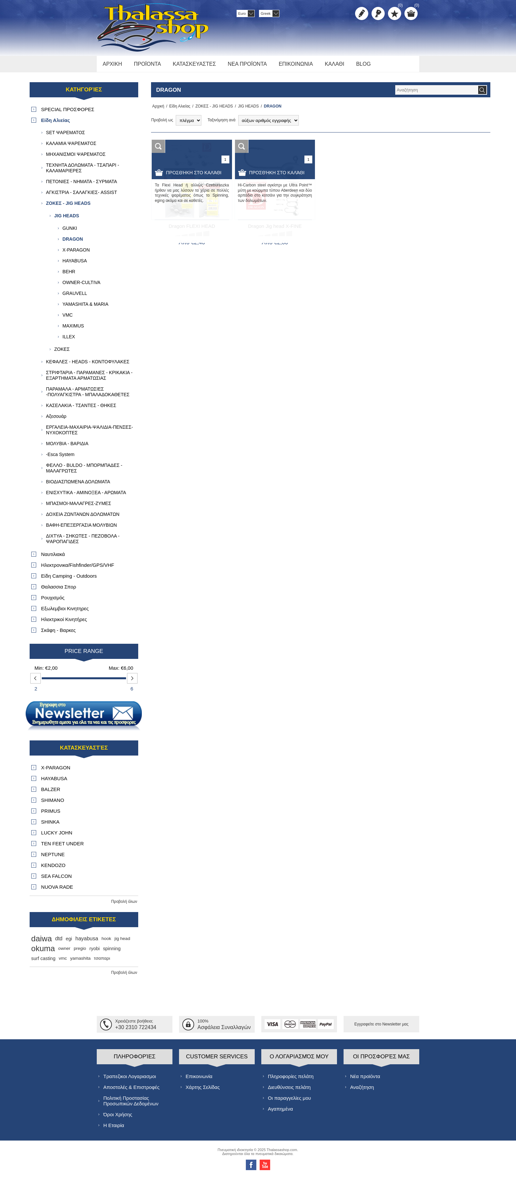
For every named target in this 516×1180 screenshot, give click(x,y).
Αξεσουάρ (56, 419)
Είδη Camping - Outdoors (69, 579)
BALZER (50, 793)
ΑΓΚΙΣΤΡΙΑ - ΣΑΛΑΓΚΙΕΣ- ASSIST (81, 196)
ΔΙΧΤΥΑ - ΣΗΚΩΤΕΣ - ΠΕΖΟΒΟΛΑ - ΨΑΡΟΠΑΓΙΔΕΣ (82, 542)
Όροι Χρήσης (117, 1117)
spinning (112, 952)
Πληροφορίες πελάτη (291, 1079)
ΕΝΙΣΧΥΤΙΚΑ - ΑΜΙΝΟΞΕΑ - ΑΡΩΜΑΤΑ (86, 496)
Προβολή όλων (124, 905)
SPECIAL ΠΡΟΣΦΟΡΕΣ (67, 113)
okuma (43, 952)
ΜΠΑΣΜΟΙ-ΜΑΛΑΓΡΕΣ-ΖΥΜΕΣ (78, 507)
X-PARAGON (76, 253)
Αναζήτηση (362, 1090)
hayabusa (86, 942)
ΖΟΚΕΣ (62, 352)
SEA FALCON (56, 879)
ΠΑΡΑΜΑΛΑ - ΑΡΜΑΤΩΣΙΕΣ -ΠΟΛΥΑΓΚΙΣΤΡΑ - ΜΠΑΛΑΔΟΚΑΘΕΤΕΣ (88, 395)
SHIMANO (52, 804)
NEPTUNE (53, 858)
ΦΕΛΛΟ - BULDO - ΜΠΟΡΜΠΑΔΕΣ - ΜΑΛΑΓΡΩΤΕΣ (84, 471)
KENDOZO (53, 869)
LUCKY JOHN (56, 836)
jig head (122, 942)
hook (106, 942)
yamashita (80, 961)
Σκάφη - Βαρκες (58, 634)
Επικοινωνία (199, 1079)
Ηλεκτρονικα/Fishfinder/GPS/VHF (77, 568)
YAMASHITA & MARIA (86, 307)
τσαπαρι (102, 961)
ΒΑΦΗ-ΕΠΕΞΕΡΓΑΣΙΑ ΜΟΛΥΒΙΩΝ (81, 528)
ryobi (95, 952)
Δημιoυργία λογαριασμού (361, 13)
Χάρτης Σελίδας (203, 1090)
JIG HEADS (246, 110)
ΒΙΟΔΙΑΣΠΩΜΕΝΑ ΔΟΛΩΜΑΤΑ (78, 485)
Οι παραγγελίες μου (289, 1101)
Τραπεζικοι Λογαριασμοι (129, 1079)
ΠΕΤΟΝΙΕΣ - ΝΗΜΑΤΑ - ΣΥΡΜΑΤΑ (81, 185)
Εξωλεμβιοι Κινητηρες (65, 612)
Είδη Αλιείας (177, 110)
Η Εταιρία (113, 1128)
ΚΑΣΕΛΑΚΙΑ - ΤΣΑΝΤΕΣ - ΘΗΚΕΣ (81, 409)
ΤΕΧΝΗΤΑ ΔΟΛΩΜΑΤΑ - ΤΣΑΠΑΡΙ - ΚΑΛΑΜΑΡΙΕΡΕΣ (82, 171)
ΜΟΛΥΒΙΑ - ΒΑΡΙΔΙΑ (67, 447)
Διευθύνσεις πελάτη (289, 1090)
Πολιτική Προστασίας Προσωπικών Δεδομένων (130, 1104)
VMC (68, 318)
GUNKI (70, 231)
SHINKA (50, 825)
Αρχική (157, 110)
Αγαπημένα (280, 1112)
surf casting (43, 962)
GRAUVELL (75, 297)
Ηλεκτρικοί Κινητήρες (64, 623)
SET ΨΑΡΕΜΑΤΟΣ (65, 136)
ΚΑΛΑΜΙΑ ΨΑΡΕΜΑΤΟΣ (71, 147)
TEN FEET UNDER (62, 847)
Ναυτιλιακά (53, 558)
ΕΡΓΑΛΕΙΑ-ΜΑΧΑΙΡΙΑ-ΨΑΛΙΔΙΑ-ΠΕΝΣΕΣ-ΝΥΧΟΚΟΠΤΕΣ (89, 433)
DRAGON (73, 242)
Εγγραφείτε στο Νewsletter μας (381, 1027)
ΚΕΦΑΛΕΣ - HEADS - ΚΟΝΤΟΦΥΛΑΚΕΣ (87, 365)
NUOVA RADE (57, 890)
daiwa (41, 942)
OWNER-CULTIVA (81, 286)
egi (69, 942)
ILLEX (69, 340)
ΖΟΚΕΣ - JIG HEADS (212, 110)
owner (64, 952)
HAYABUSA (75, 264)
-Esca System (60, 458)
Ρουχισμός (52, 601)
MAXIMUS (73, 329)
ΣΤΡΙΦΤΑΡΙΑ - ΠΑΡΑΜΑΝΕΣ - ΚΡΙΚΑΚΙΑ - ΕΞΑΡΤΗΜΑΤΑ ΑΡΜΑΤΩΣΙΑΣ (89, 378)
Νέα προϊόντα (365, 1079)
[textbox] (436, 93)
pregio (80, 952)
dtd (59, 942)
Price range (83, 655)
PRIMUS (50, 814)
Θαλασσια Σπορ (58, 590)
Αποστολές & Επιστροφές (131, 1090)
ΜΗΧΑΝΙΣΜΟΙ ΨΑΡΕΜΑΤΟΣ (76, 157)
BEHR (69, 275)
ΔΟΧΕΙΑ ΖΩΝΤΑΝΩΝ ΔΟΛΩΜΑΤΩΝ (82, 517)
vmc (63, 961)
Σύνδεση (378, 13)
